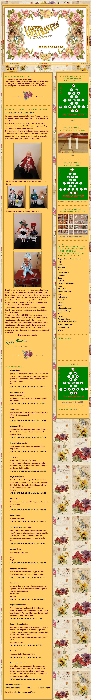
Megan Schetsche (16, 605)
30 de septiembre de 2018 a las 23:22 (28, 599)
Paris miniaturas (64, 319)
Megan (60, 305)
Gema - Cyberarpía (17, 624)
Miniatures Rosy (64, 311)
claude (12, 409)
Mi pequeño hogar (64, 308)
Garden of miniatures (66, 283)
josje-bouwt (62, 297)
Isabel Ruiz (14, 515)
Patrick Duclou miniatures (67, 322)
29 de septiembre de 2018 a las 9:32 (27, 543)
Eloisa (12, 457)
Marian (12, 583)
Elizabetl (61, 281)
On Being (61, 316)
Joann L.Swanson (64, 292)
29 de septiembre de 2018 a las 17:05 (28, 577)
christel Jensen (63, 272)
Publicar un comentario (13, 684)
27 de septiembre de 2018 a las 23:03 (28, 522)
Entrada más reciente (12, 688)
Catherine (61, 270)
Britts (60, 264)
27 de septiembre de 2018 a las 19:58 (28, 493)
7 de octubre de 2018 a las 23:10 (26, 645)
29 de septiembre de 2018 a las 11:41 (28, 563)
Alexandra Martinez (17, 568)
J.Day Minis (62, 289)
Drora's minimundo (17, 443)
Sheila (12, 651)
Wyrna (60, 330)
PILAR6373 (14, 370)
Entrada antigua (44, 688)
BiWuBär (13, 549)
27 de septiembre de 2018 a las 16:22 (28, 471)
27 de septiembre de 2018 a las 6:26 (27, 387)
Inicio (29, 688)
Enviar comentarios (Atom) (25, 692)
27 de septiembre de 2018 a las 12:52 (28, 437)
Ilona (60, 286)
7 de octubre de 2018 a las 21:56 (26, 618)
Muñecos (24, 346)
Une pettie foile (63, 327)
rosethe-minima (15, 392)
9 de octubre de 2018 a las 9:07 (25, 679)
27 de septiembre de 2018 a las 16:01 (28, 452)
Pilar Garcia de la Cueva (18, 527)
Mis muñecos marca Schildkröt (19, 112)
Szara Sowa (14, 426)
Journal (61, 300)
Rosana (12, 498)
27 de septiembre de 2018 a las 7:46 (27, 404)
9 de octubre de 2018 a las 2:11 (25, 657)
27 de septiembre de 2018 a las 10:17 (28, 420)
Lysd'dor (61, 302)
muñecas (16, 346)
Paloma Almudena (16, 663)
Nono (60, 313)
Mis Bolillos (11, 69)
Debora (60, 278)
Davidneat (61, 275)
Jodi (59, 294)
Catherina (61, 267)
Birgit (60, 262)
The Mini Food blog (65, 324)
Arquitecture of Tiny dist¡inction (70, 259)
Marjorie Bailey (15, 477)
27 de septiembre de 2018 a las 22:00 (28, 510)
